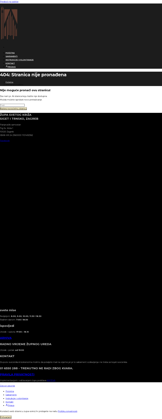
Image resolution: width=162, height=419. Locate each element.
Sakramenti (11, 395)
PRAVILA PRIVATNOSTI (17, 374)
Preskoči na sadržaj (9, 1)
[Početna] (9, 82)
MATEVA (51, 380)
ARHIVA (6, 338)
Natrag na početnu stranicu (13, 108)
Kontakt (9, 402)
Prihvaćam (5, 417)
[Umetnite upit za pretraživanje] (12, 105)
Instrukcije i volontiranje (17, 398)
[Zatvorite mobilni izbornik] (7, 386)
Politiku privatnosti (67, 411)
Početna (10, 391)
